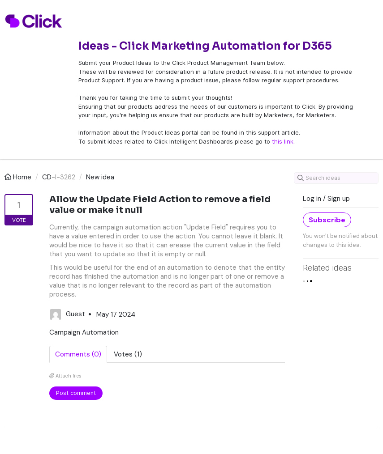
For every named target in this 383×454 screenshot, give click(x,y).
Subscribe (327, 220)
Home (18, 177)
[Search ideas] (336, 178)
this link (282, 141)
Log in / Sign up (326, 198)
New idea (100, 177)
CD (47, 177)
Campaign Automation (84, 332)
